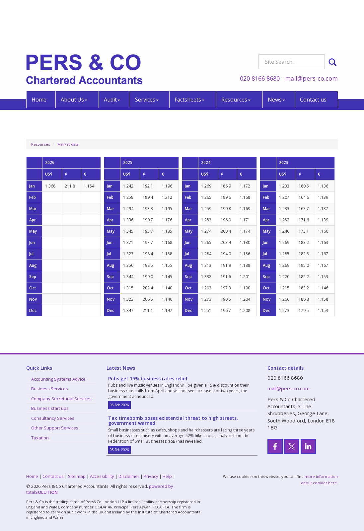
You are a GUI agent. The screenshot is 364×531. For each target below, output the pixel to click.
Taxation (40, 438)
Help (167, 476)
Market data (68, 144)
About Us (74, 52)
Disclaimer (128, 476)
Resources (236, 52)
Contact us (313, 52)
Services (147, 52)
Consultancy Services (52, 418)
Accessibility (102, 476)
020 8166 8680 (260, 31)
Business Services (49, 389)
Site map (77, 476)
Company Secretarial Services (61, 399)
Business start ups (50, 408)
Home (39, 52)
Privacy (151, 476)
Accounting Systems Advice (58, 379)
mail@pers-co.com (311, 31)
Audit (112, 52)
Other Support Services (54, 428)
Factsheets (189, 52)
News (276, 52)
